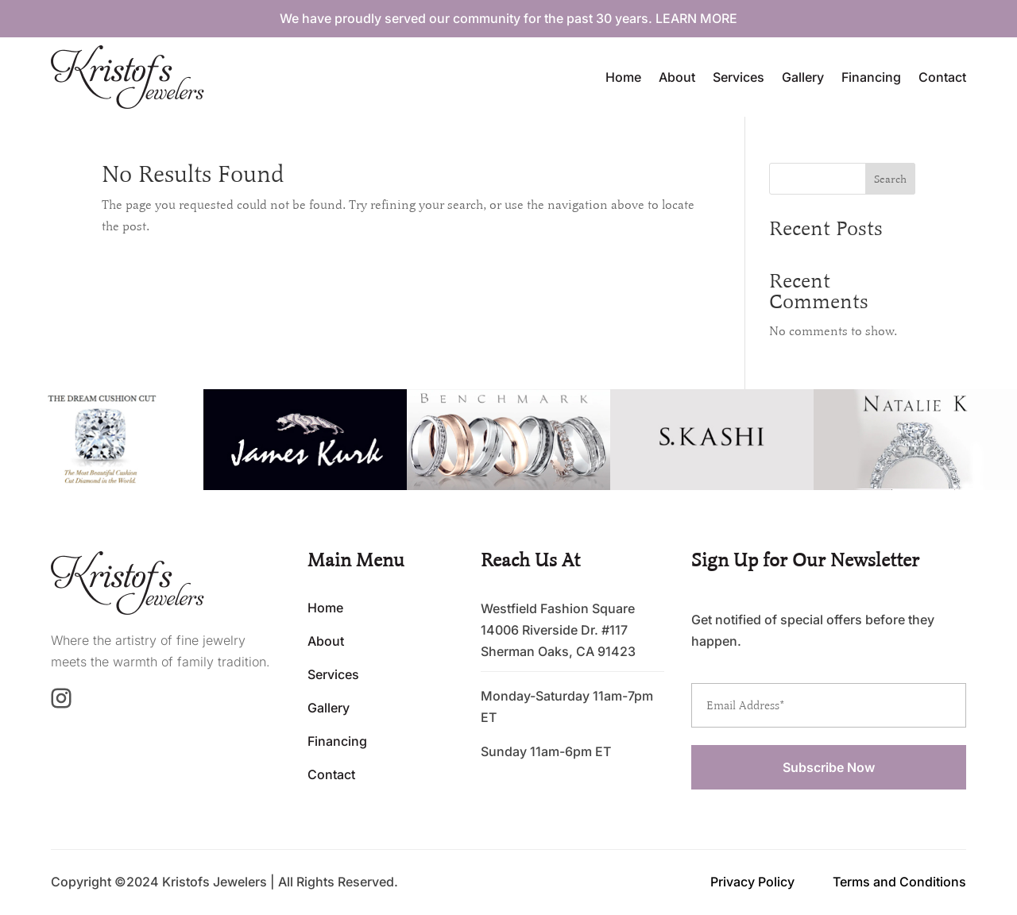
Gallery (803, 77)
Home (623, 77)
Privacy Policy (752, 882)
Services (738, 77)
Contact (942, 77)
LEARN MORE (696, 18)
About (677, 77)
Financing (871, 77)
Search (890, 179)
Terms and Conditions (899, 882)
